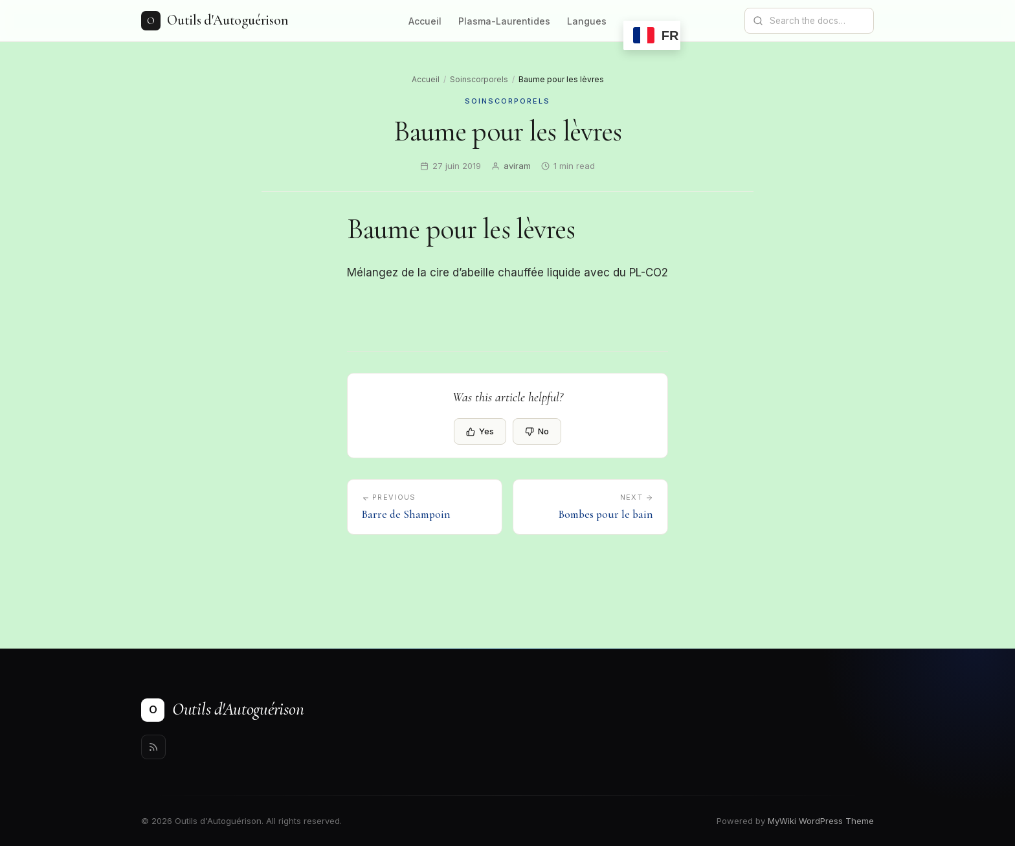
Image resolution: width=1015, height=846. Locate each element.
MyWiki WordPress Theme (821, 821)
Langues (587, 21)
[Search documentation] (816, 20)
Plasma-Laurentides (504, 21)
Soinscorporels (479, 79)
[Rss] (153, 747)
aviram (517, 166)
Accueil (424, 21)
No (537, 431)
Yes (480, 431)
